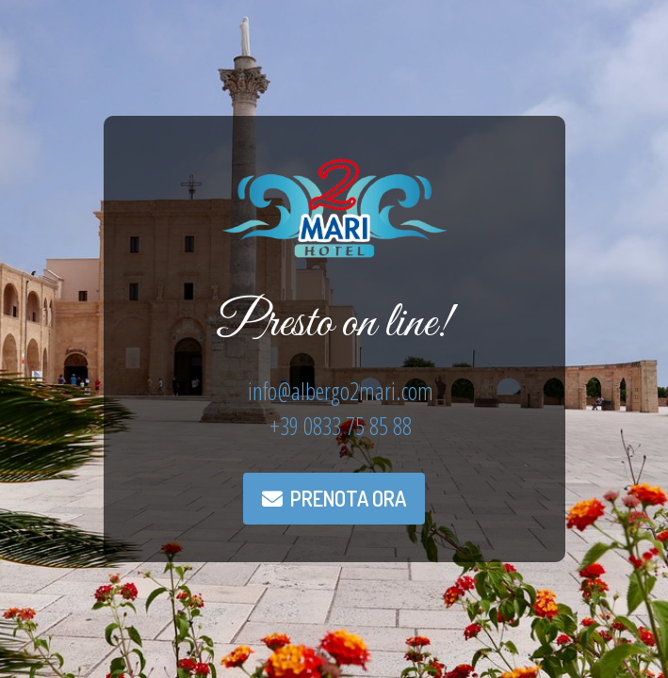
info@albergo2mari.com (340, 391)
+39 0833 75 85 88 (340, 426)
